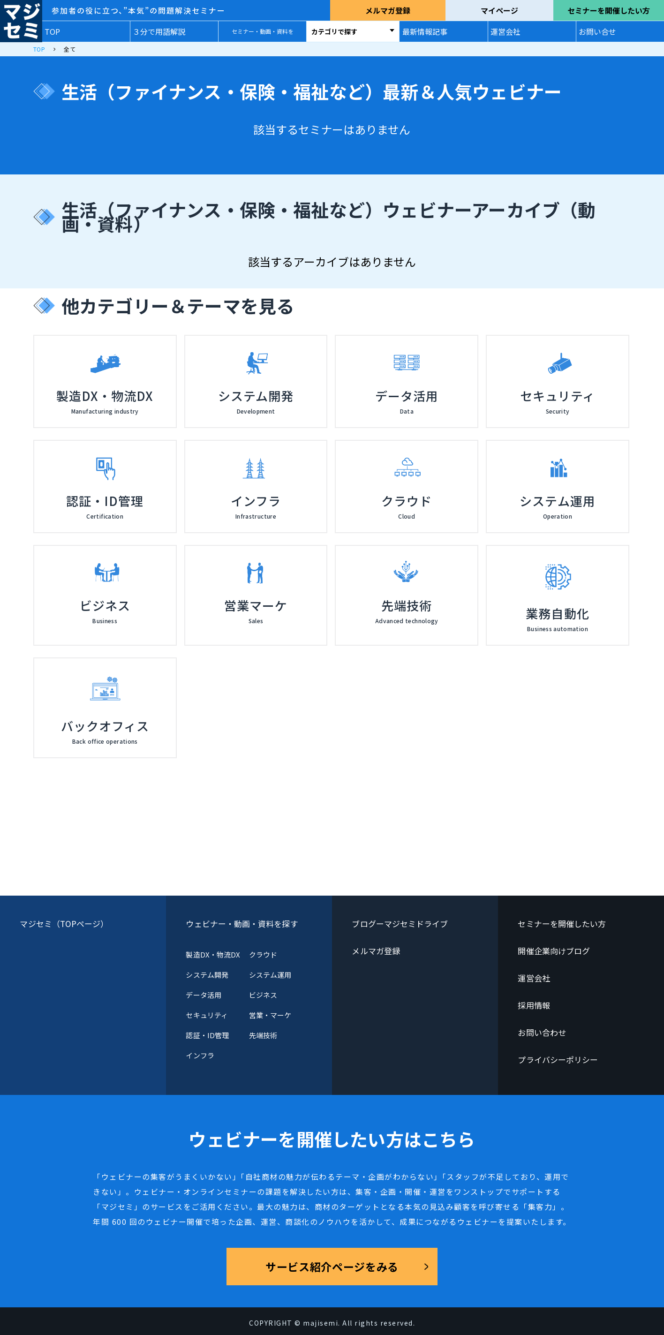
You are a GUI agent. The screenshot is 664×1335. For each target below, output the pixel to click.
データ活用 (203, 995)
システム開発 (207, 975)
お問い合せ (597, 31)
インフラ (200, 1055)
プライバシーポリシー (558, 1059)
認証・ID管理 (207, 1035)
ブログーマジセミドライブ (400, 923)
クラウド (263, 954)
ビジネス (263, 995)
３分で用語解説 (159, 31)
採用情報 (534, 1005)
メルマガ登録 (387, 10)
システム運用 (270, 975)
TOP (52, 31)
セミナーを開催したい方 (608, 10)
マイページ (499, 10)
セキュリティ (206, 1015)
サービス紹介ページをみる (332, 1267)
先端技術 (263, 1035)
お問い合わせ (542, 1032)
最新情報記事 (424, 31)
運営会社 (505, 31)
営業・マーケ (270, 1015)
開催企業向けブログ (554, 951)
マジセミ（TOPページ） (64, 923)
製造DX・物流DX (213, 954)
